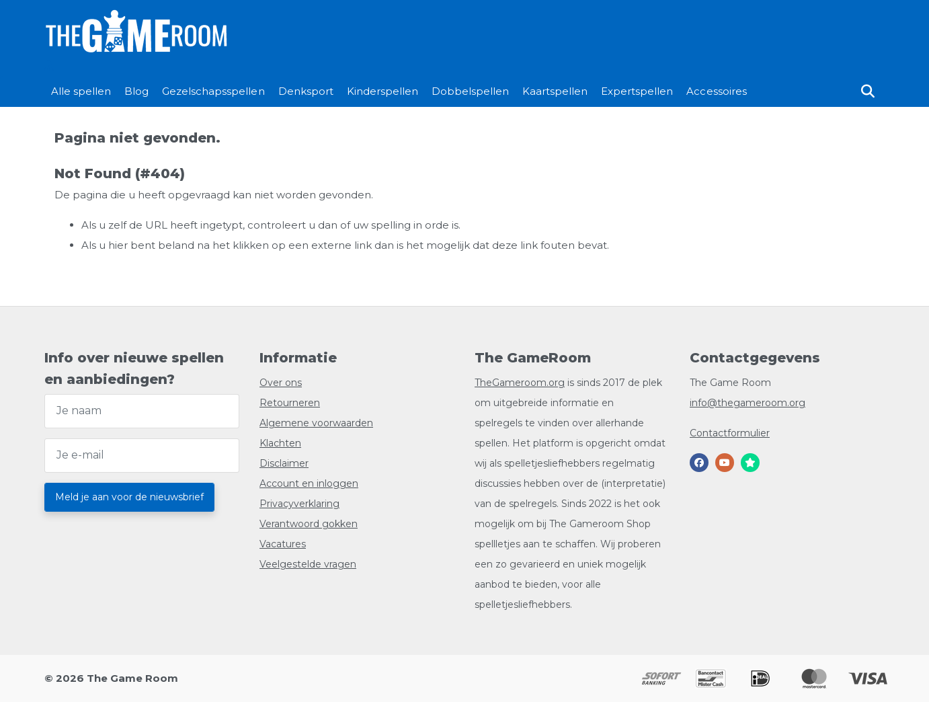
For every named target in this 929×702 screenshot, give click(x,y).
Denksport (305, 91)
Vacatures (282, 544)
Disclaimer (284, 463)
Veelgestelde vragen (307, 564)
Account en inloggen (308, 483)
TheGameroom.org (520, 383)
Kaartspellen (555, 91)
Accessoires (716, 91)
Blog (136, 91)
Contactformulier (730, 433)
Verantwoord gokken (308, 524)
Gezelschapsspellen (213, 91)
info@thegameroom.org (747, 403)
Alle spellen (81, 91)
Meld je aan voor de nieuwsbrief (129, 497)
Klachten (280, 443)
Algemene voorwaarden (316, 423)
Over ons (280, 383)
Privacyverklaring (299, 504)
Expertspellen (637, 91)
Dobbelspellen (470, 91)
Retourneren (289, 403)
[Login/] (48, 65)
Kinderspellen (382, 91)
